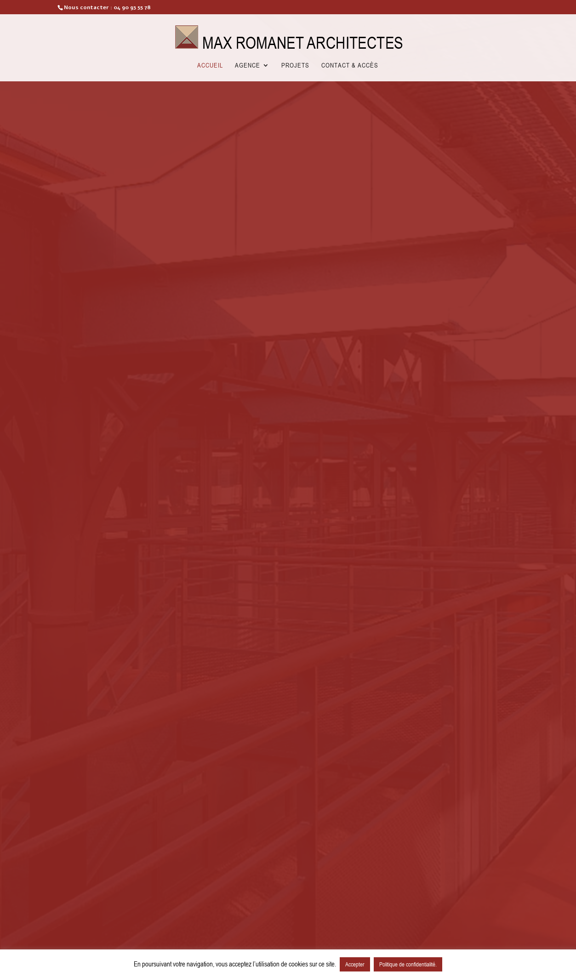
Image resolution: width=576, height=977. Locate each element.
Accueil (210, 65)
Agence (247, 65)
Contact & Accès (349, 65)
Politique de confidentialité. (408, 964)
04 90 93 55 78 (132, 7)
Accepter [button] (355, 964)
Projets (295, 65)
